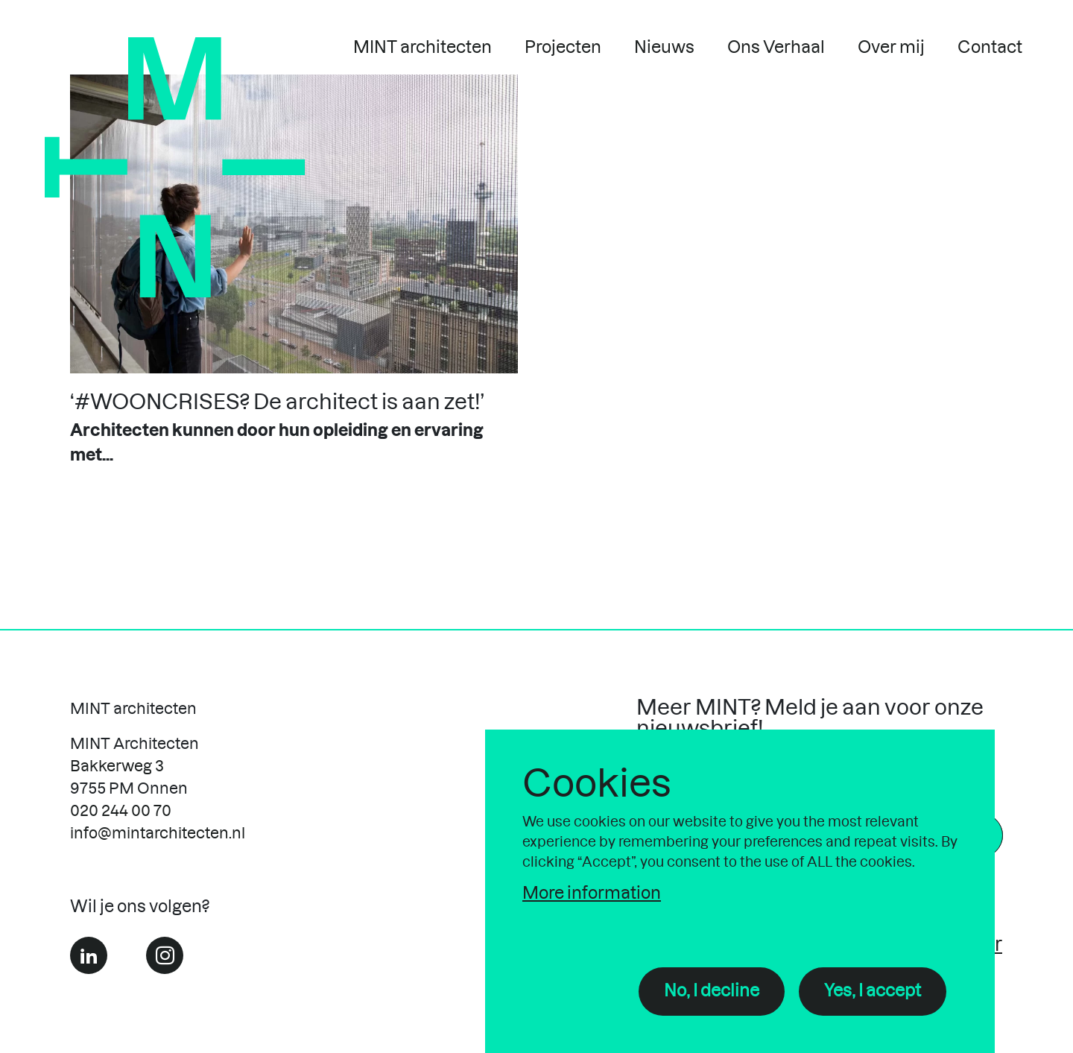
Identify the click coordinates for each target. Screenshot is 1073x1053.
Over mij (891, 47)
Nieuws (664, 47)
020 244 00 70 (120, 811)
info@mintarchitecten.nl (157, 833)
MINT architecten (422, 47)
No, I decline (711, 991)
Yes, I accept (872, 991)
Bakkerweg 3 (117, 766)
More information (591, 893)
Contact (990, 47)
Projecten (563, 47)
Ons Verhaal (776, 47)
